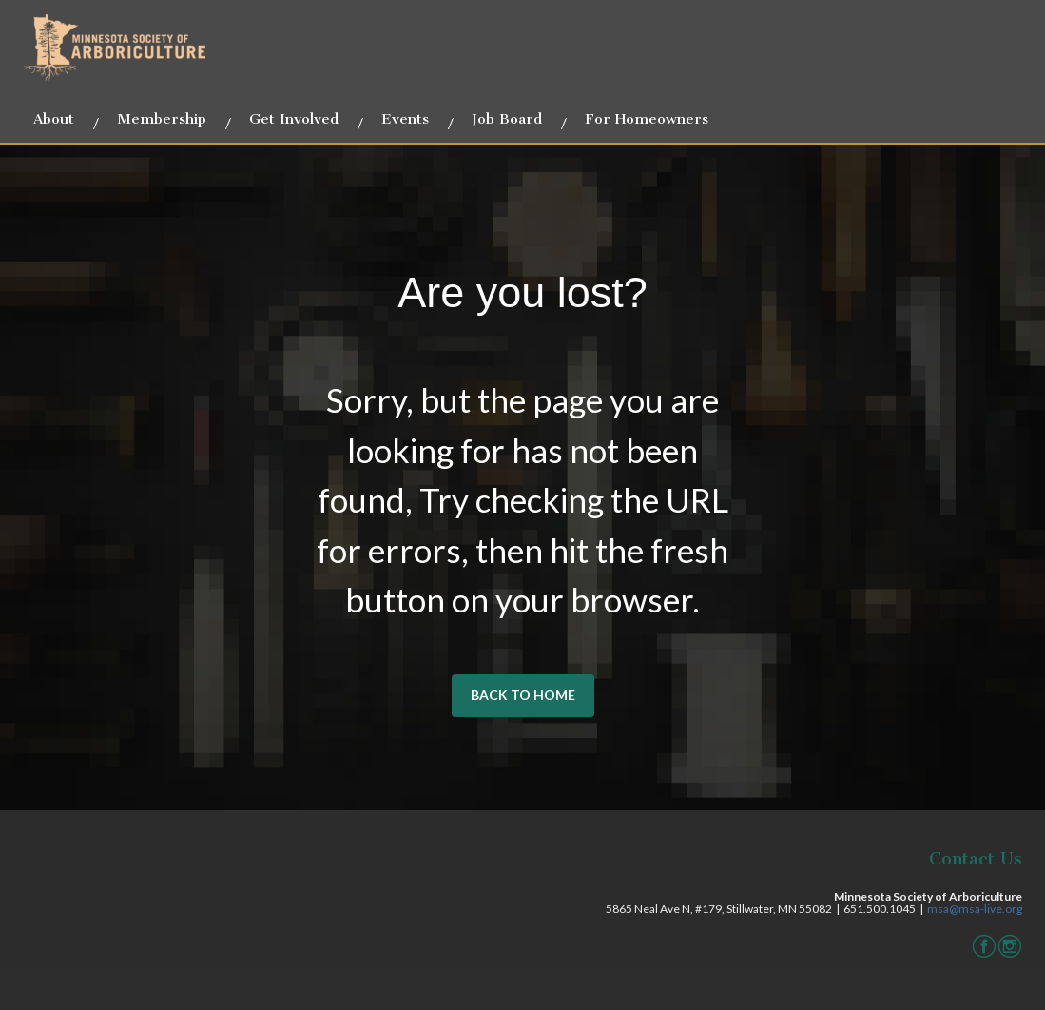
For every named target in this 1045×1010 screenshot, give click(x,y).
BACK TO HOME (523, 695)
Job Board (507, 118)
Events (405, 118)
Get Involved (294, 118)
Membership (161, 118)
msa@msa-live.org (974, 909)
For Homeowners (646, 118)
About (53, 118)
